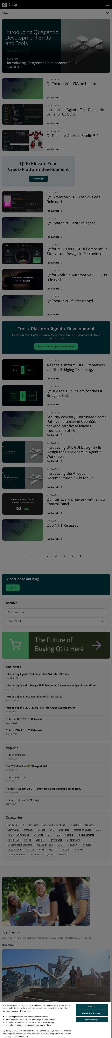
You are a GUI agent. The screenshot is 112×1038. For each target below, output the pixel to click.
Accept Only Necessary (92, 1013)
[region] (55, 1020)
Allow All (91, 1006)
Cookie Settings (91, 1019)
